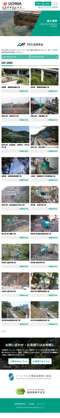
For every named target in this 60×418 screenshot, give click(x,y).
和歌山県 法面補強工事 (40, 116)
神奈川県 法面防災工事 (11, 116)
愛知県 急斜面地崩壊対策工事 (42, 238)
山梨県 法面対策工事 (10, 296)
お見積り (47, 4)
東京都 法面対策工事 (39, 210)
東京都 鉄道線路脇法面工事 (12, 325)
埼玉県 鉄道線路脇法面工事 (41, 325)
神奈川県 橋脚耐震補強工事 (41, 296)
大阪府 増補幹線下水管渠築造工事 (44, 179)
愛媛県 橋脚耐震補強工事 (12, 87)
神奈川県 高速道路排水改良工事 (15, 210)
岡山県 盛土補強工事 (10, 238)
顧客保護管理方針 (20, 409)
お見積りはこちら (43, 366)
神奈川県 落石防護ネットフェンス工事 (44, 148)
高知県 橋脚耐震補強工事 (41, 87)
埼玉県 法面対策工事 (10, 267)
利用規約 (32, 409)
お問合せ (39, 4)
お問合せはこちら (17, 366)
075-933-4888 (47, 7)
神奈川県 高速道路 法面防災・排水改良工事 (15, 146)
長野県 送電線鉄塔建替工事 (13, 178)
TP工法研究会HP (30, 51)
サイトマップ (42, 409)
